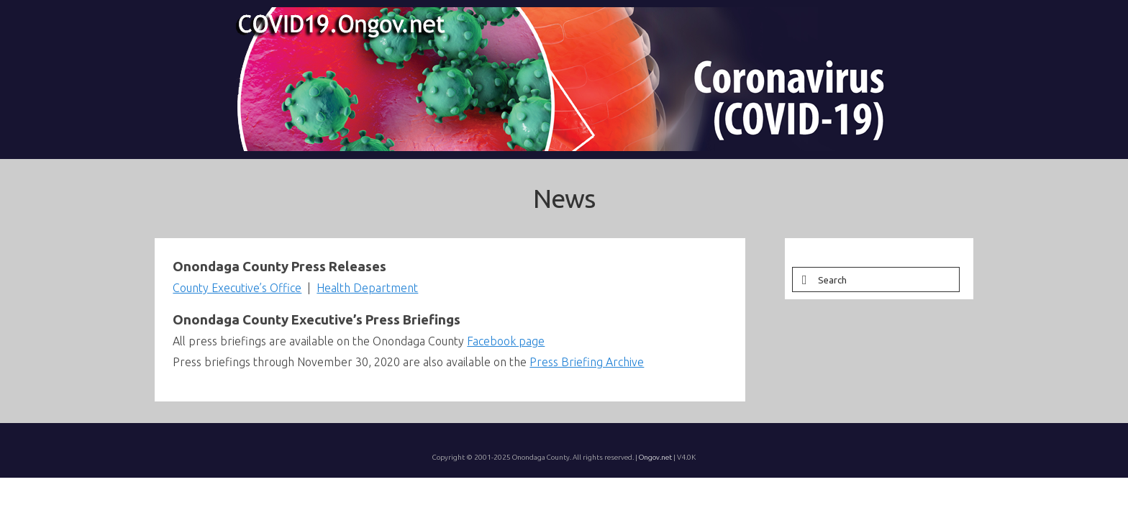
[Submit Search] (803, 307)
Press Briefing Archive (586, 389)
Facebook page (506, 369)
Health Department (367, 315)
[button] (822, 172)
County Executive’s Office (237, 315)
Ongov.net (655, 485)
